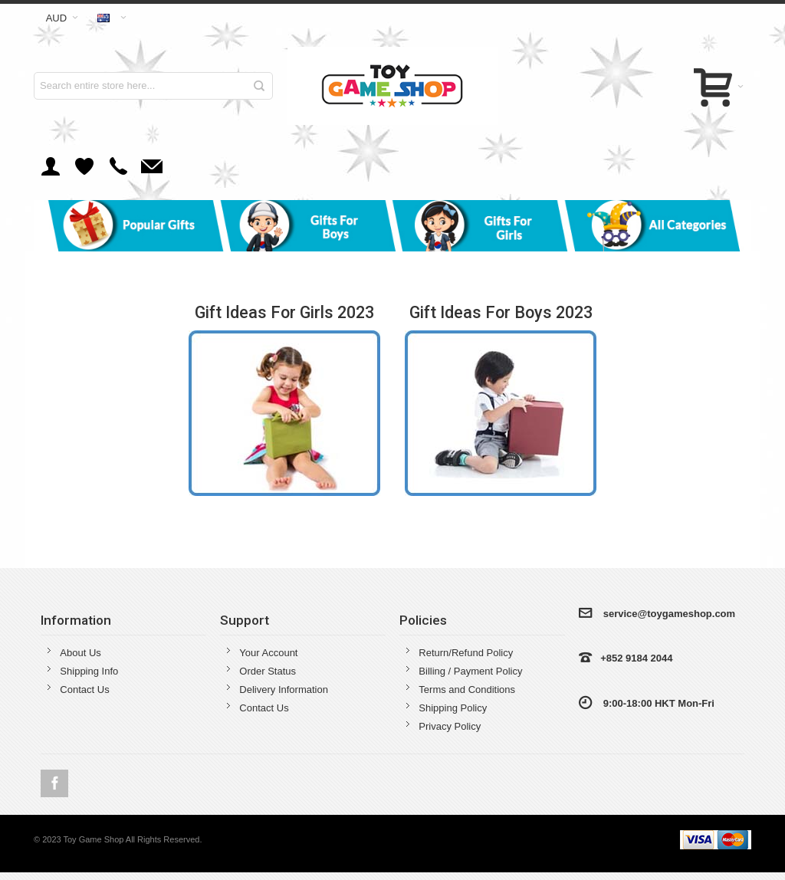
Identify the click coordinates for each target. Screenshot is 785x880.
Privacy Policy (450, 726)
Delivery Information (283, 689)
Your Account (268, 652)
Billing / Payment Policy (470, 671)
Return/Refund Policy (466, 652)
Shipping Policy (453, 708)
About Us (80, 652)
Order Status (267, 671)
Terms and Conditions (467, 689)
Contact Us (84, 689)
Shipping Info (89, 671)
